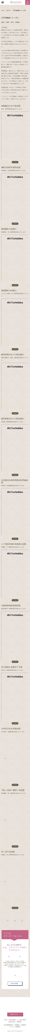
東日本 (9, 10)
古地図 (7, 22)
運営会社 (19, 1021)
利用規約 (17, 1025)
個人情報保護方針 (8, 1025)
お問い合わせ (11, 1021)
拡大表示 (15, 162)
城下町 (12, 22)
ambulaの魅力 (12, 1019)
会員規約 (23, 1025)
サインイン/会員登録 (15, 1026)
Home (2, 10)
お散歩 (2, 22)
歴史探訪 (17, 22)
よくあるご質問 (21, 1019)
